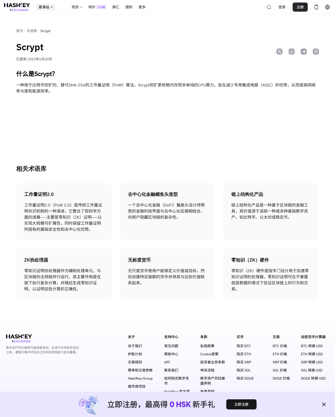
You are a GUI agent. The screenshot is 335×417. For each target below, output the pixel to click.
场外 (97, 7)
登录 (282, 7)
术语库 (31, 31)
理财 (128, 7)
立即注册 (241, 404)
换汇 (115, 7)
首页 (19, 31)
